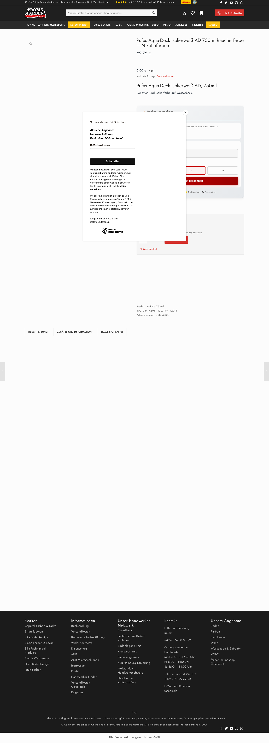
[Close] (185, 112)
